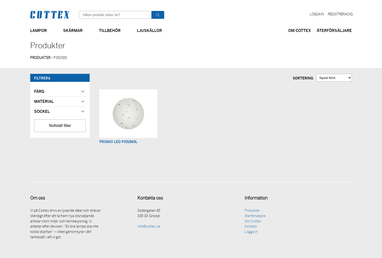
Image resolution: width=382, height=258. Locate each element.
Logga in (317, 14)
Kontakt (251, 227)
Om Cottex (299, 30)
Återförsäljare (334, 30)
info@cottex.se (148, 227)
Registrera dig (340, 14)
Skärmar (73, 30)
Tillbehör (110, 30)
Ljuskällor (149, 30)
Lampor (38, 30)
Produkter (252, 211)
